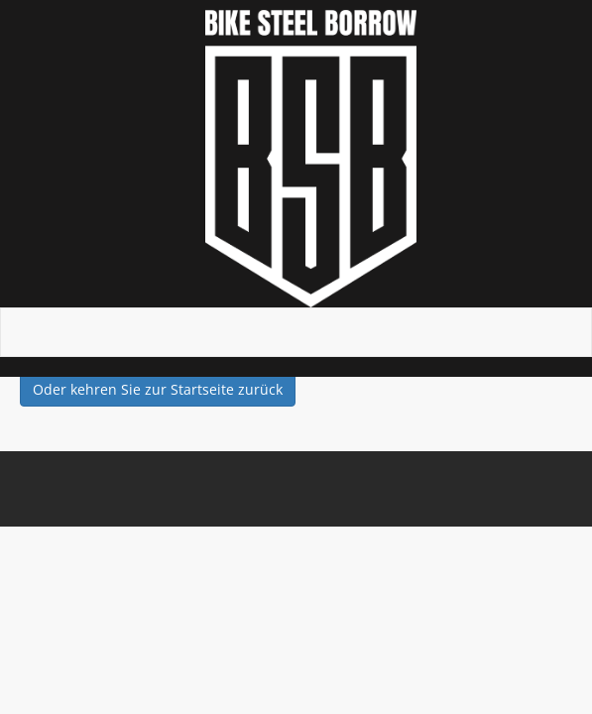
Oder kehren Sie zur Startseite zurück (158, 389)
